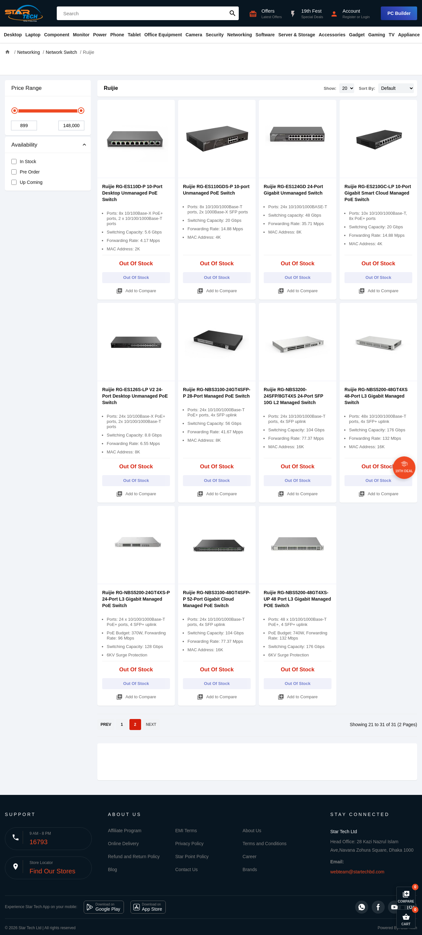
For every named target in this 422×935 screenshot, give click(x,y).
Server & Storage (296, 34)
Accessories (332, 34)
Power (100, 34)
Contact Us (186, 869)
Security (214, 34)
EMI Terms (186, 830)
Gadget (357, 34)
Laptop (33, 34)
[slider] (14, 110)
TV (391, 34)
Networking (239, 34)
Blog (112, 869)
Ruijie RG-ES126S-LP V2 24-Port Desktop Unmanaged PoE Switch (135, 396)
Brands (250, 869)
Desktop (13, 34)
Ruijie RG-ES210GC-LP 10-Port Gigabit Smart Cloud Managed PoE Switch (377, 193)
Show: (330, 88)
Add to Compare (136, 289)
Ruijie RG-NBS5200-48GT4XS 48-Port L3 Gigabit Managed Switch (376, 396)
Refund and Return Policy (134, 856)
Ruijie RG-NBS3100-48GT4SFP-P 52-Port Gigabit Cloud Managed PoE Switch (216, 599)
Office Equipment (163, 34)
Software (265, 34)
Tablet (134, 34)
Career (250, 856)
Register (349, 17)
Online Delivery (123, 843)
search (232, 13)
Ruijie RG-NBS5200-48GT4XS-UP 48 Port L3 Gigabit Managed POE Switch (297, 599)
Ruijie (111, 88)
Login (365, 17)
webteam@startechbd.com (357, 871)
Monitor (81, 34)
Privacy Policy (189, 843)
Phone (117, 34)
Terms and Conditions (264, 843)
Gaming (376, 34)
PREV (106, 724)
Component (56, 34)
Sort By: (367, 88)
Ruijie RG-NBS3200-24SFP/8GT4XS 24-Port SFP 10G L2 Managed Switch (293, 396)
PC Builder (399, 13)
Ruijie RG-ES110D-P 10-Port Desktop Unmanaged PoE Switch (132, 193)
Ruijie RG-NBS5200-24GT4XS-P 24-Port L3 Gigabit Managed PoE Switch (136, 599)
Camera (194, 34)
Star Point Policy (192, 856)
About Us (252, 830)
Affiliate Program (124, 830)
